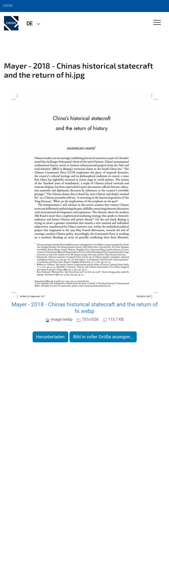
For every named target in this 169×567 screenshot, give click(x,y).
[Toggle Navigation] (157, 22)
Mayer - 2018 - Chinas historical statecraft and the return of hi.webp (84, 308)
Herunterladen (50, 336)
